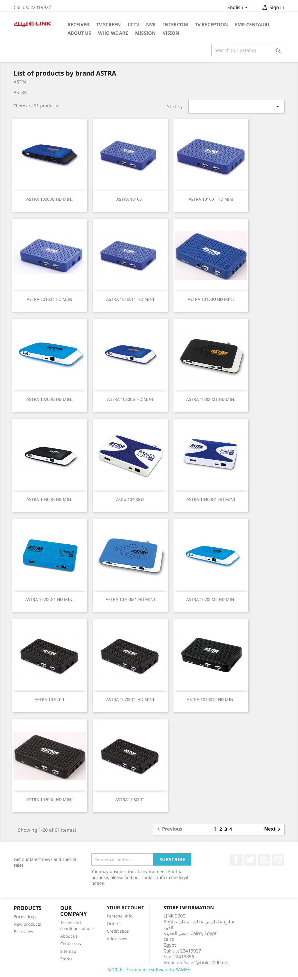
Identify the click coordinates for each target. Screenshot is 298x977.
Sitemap (68, 951)
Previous (168, 829)
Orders (113, 923)
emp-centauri (252, 24)
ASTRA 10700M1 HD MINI (130, 599)
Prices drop (25, 916)
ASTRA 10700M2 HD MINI (211, 599)
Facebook (236, 860)
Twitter (250, 860)
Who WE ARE (113, 33)
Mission (145, 33)
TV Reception (211, 24)
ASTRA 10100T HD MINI (49, 299)
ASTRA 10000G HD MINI (49, 199)
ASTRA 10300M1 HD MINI (211, 399)
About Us (79, 33)
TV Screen (108, 24)
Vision (171, 33)
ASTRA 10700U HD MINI (49, 799)
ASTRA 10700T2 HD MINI (211, 699)
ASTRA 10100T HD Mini (211, 199)
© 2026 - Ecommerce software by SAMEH (149, 969)
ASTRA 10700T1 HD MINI (130, 699)
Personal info (119, 916)
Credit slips (118, 931)
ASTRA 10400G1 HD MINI (211, 499)
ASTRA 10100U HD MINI (211, 299)
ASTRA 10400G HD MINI (49, 499)
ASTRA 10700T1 (50, 699)
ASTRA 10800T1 (130, 799)
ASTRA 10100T (130, 199)
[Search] (247, 50)
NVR (151, 24)
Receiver (78, 24)
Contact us (70, 943)
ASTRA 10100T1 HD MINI (130, 299)
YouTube (278, 860)
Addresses (117, 938)
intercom (175, 24)
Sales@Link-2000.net (206, 962)
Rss (264, 860)
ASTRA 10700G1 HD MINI (49, 599)
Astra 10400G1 (130, 499)
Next (273, 829)
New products (27, 924)
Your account (125, 907)
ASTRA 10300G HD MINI (130, 399)
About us (69, 936)
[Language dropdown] (238, 7)
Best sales (23, 931)
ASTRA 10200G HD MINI (49, 399)
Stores (66, 959)
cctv (133, 24)
